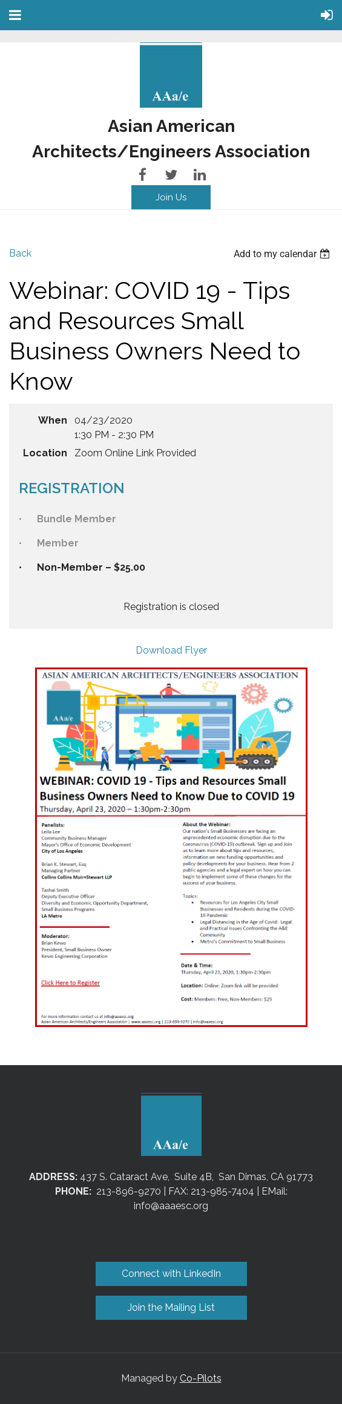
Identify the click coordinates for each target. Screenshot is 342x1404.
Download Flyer (171, 650)
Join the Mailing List (171, 1307)
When (52, 420)
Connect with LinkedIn (171, 1273)
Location (45, 453)
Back (20, 253)
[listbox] (283, 253)
